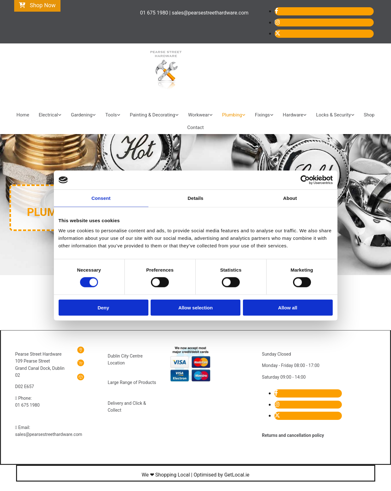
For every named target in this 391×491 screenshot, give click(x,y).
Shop (369, 115)
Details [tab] (196, 198)
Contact (195, 127)
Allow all (287, 307)
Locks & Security (333, 115)
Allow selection (195, 307)
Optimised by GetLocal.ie (221, 475)
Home (22, 115)
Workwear (198, 115)
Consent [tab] (101, 198)
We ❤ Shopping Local (165, 475)
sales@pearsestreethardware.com (48, 434)
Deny (103, 307)
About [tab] (290, 198)
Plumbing (232, 115)
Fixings (262, 115)
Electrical (48, 115)
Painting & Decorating (152, 115)
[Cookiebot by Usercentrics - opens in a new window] (305, 180)
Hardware (293, 115)
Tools (111, 115)
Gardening (81, 115)
